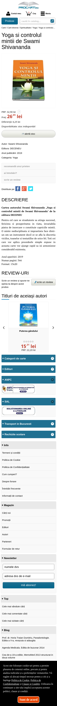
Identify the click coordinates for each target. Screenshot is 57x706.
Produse (9, 21)
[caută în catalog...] (34, 21)
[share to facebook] (17, 188)
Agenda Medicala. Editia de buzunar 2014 (23, 647)
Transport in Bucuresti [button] (18, 423)
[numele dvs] (28, 567)
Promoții (6, 520)
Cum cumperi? (9, 474)
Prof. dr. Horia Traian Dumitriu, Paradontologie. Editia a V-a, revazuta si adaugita (26, 639)
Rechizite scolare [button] (15, 434)
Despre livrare (9, 481)
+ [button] (52, 358)
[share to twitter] (30, 188)
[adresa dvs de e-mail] (28, 576)
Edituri (5, 527)
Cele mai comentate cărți (14, 613)
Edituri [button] (8, 369)
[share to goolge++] (24, 188)
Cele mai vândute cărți (13, 606)
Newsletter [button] (10, 558)
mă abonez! (28, 585)
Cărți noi (6, 513)
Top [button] (6, 598)
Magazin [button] (9, 505)
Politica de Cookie (11, 460)
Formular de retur (11, 548)
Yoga (15, 157)
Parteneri (6, 541)
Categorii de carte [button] (15, 358)
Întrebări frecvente (11, 488)
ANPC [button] (8, 379)
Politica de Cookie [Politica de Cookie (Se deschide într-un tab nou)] (20, 680)
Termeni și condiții (11, 452)
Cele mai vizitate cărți (13, 620)
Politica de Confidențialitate (16, 467)
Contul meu (13, 14)
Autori (5, 534)
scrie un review (12, 179)
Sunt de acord (28, 699)
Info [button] (6, 445)
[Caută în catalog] (52, 21)
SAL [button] (7, 401)
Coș (31, 13)
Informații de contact (12, 495)
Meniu (46, 14)
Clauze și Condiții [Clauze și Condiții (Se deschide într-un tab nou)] (31, 684)
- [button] (52, 379)
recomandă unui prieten (17, 166)
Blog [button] (7, 630)
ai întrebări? (10, 173)
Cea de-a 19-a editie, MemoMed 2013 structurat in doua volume (27, 656)
